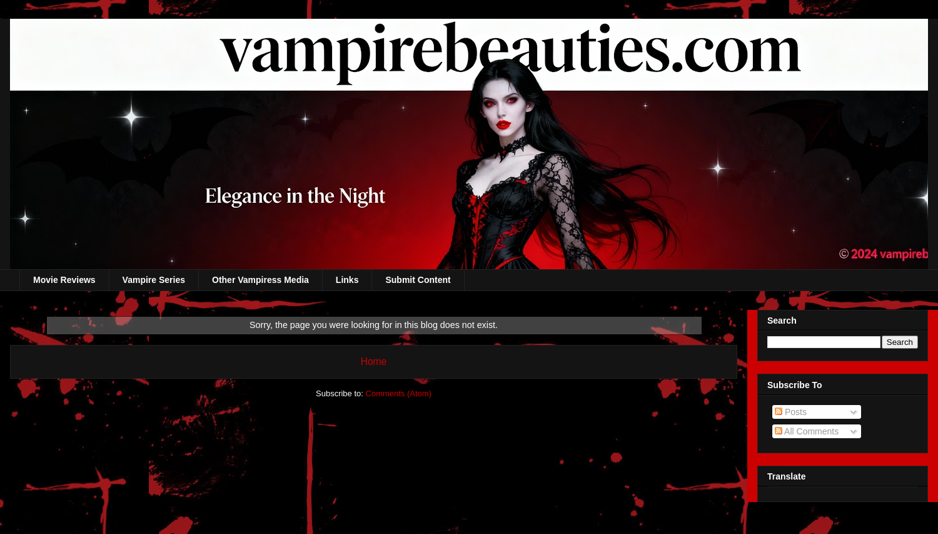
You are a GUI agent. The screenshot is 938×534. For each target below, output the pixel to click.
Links (347, 280)
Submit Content (417, 280)
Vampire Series (154, 280)
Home (374, 361)
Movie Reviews (64, 280)
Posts (791, 412)
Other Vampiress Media (260, 280)
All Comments (807, 431)
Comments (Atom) (398, 393)
